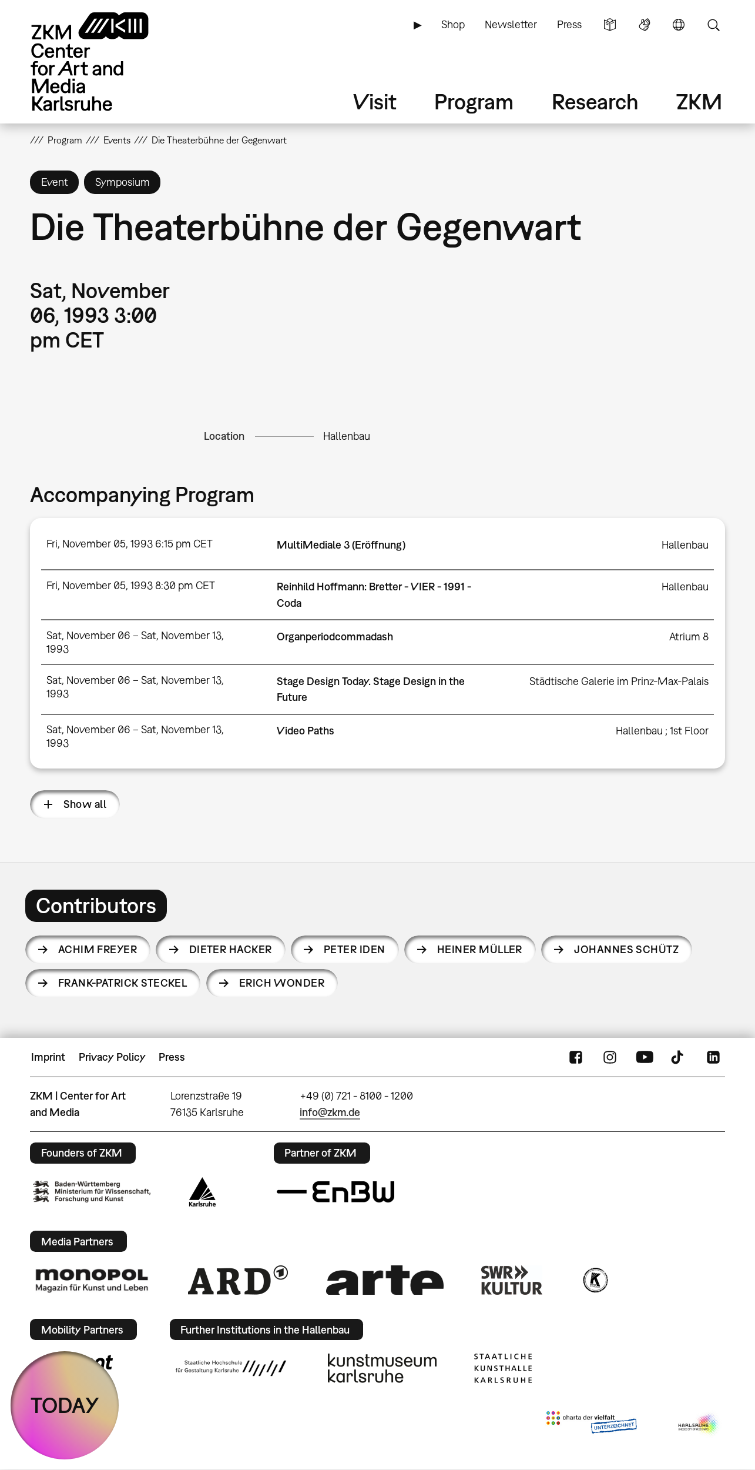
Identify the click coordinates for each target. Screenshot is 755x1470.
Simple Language (610, 25)
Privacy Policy (112, 1057)
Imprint (48, 1057)
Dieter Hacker (230, 949)
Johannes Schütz (626, 949)
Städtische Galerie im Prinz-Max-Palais (619, 681)
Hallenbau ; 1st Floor (662, 730)
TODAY (65, 1405)
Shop (453, 24)
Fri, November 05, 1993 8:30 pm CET (130, 585)
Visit (375, 101)
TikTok (678, 1057)
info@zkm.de (330, 1112)
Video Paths (305, 730)
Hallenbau (346, 436)
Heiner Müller (479, 949)
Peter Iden (354, 949)
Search (713, 25)
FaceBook (576, 1057)
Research (595, 101)
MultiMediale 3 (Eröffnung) (341, 545)
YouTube (644, 1057)
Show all (85, 804)
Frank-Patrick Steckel (122, 983)
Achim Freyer (97, 949)
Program (474, 101)
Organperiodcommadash (335, 636)
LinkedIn (713, 1057)
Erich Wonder (282, 983)
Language (678, 25)
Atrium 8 (689, 636)
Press (569, 24)
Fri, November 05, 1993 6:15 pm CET (129, 543)
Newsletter (511, 24)
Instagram (610, 1057)
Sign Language (644, 25)
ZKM (699, 101)
